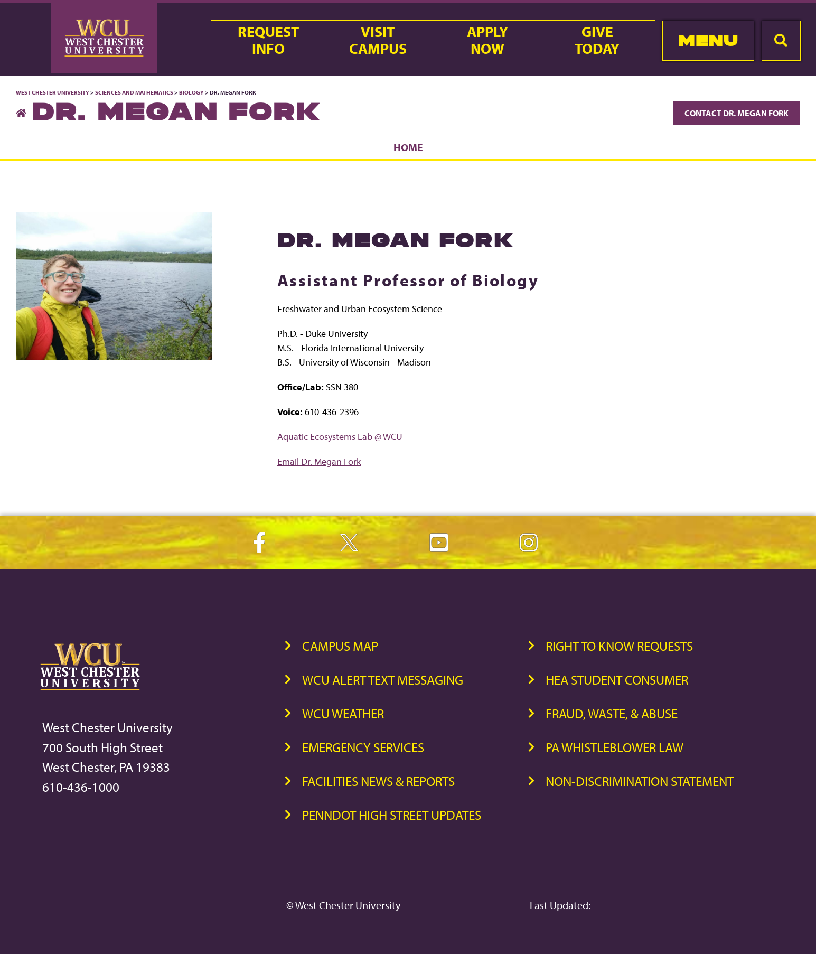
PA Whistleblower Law (614, 747)
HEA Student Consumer (617, 679)
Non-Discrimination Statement (640, 781)
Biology (191, 92)
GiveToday (597, 40)
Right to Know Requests (619, 646)
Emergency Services (363, 747)
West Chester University (52, 92)
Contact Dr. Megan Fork (736, 113)
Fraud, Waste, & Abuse (612, 713)
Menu (708, 40)
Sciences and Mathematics (134, 92)
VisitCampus (378, 40)
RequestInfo (268, 40)
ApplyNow (487, 40)
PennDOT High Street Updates (391, 815)
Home (408, 147)
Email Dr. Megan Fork (319, 461)
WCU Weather (343, 713)
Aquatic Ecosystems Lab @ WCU (339, 437)
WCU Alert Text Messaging (382, 679)
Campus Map (340, 646)
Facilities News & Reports (378, 781)
